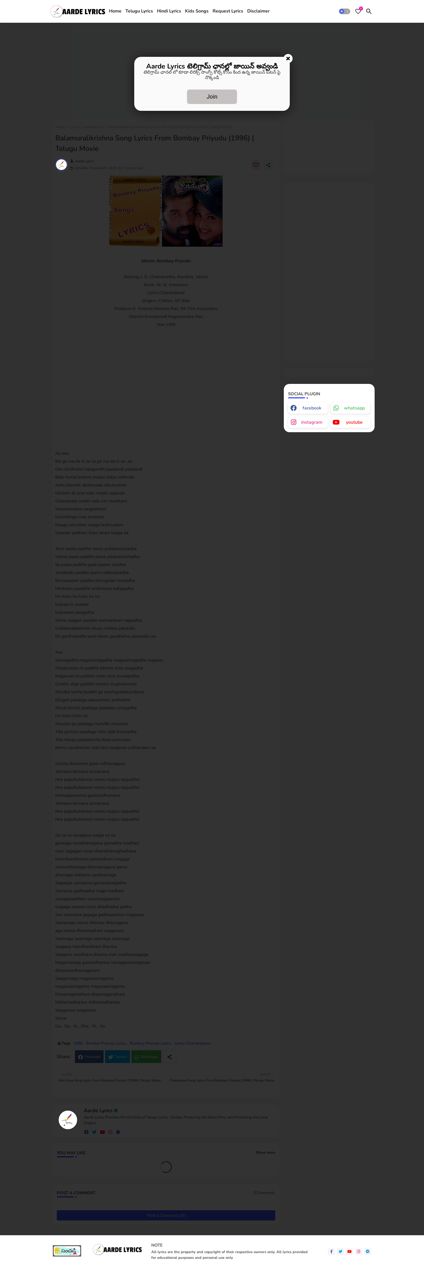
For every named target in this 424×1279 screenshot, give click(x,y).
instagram (311, 422)
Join (212, 96)
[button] (344, 11)
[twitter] (340, 1251)
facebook (312, 408)
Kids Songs (197, 11)
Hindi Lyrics (169, 11)
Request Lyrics (228, 11)
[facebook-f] (331, 1251)
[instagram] (358, 1251)
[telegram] (367, 1251)
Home (115, 11)
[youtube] (349, 1251)
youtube (354, 422)
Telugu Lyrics (139, 11)
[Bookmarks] (358, 11)
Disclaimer (258, 11)
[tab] (115, 11)
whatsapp (354, 408)
